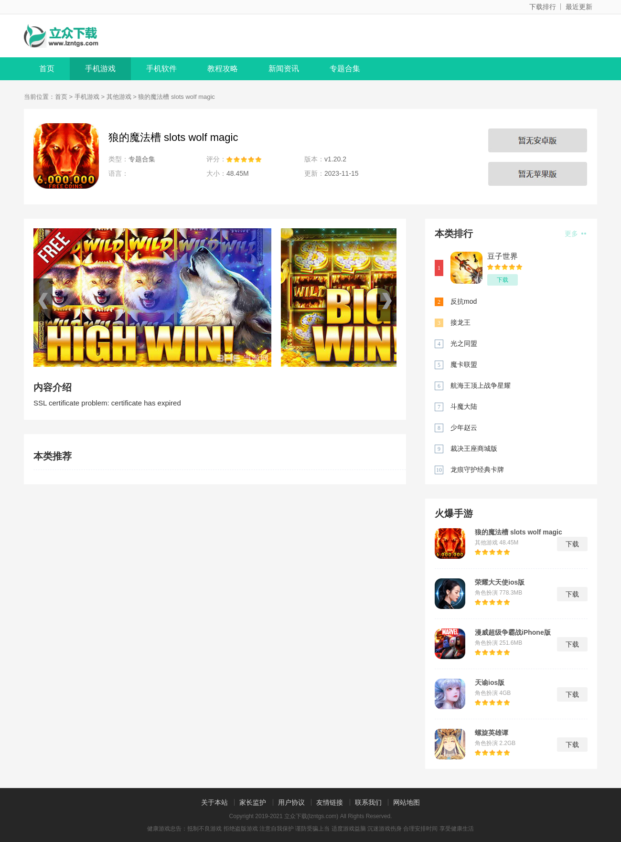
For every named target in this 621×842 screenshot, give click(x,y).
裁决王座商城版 (473, 448)
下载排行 (542, 7)
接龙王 (460, 322)
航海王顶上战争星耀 (480, 385)
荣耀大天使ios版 (500, 582)
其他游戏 (119, 96)
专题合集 (345, 68)
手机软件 (161, 68)
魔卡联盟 (463, 364)
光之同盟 (463, 343)
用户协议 (291, 802)
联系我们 (368, 802)
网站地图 (406, 802)
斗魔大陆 (463, 406)
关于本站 (214, 802)
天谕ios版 (489, 682)
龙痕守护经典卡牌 (477, 469)
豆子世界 (502, 256)
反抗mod (463, 301)
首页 (46, 68)
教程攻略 (222, 68)
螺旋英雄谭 (491, 732)
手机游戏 (100, 68)
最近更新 (579, 7)
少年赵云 (463, 427)
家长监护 (252, 802)
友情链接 (329, 802)
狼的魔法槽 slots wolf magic (518, 532)
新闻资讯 (283, 68)
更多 (575, 233)
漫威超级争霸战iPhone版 (513, 632)
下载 (502, 280)
